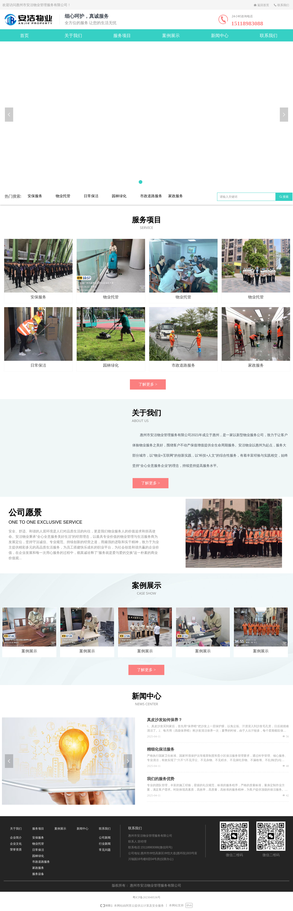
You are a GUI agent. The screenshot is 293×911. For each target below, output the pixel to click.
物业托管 (63, 196)
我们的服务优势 (160, 779)
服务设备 (38, 874)
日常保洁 (91, 196)
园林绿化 (119, 196)
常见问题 (105, 850)
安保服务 (35, 196)
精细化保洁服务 (160, 749)
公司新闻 (105, 837)
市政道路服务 (151, 196)
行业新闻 (105, 843)
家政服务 (175, 196)
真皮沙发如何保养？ (164, 720)
